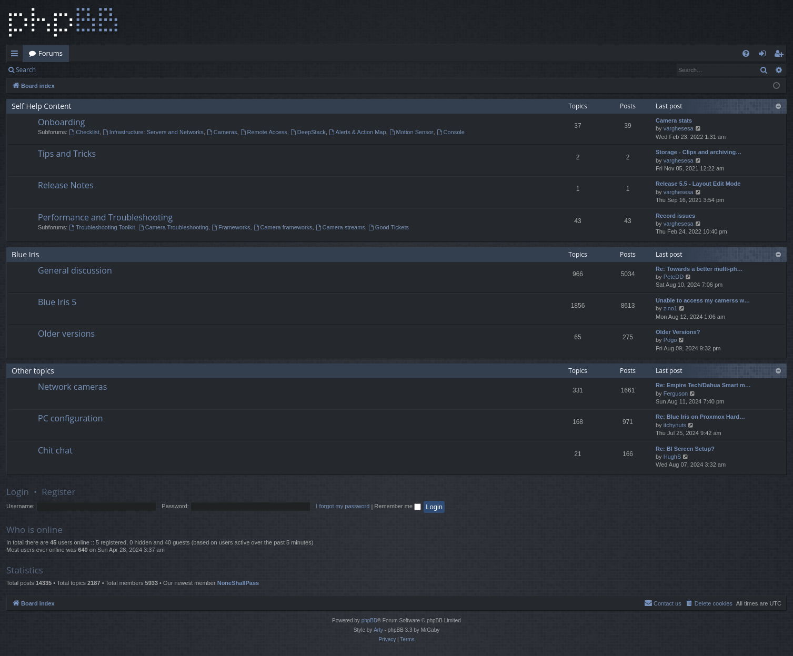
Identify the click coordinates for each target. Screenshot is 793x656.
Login (59, 69)
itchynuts (675, 425)
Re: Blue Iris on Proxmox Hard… (700, 416)
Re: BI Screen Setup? (685, 449)
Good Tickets (388, 227)
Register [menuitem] (781, 55)
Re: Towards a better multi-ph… (699, 269)
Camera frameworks (283, 227)
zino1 (670, 308)
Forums (50, 53)
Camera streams (340, 227)
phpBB (369, 620)
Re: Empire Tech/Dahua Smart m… (703, 385)
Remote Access (263, 132)
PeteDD (674, 277)
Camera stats (674, 120)
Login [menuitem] (764, 55)
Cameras (222, 132)
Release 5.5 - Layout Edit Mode (698, 183)
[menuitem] (746, 53)
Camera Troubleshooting (173, 227)
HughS (672, 456)
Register (94, 69)
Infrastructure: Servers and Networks (153, 132)
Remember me (397, 506)
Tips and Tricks (67, 153)
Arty (378, 630)
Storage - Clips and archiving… (698, 152)
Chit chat (55, 450)
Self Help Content (42, 106)
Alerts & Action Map (357, 132)
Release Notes (66, 185)
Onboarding (61, 122)
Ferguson (676, 393)
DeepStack (308, 132)
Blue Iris (25, 254)
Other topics (33, 371)
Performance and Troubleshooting (105, 217)
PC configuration (70, 418)
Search (26, 69)
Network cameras (72, 386)
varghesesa (679, 128)
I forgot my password (342, 506)
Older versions (66, 333)
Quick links (17, 55)
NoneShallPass (238, 583)
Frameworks (231, 227)
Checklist (84, 132)
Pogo (670, 340)
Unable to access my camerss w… (703, 300)
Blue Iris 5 (57, 302)
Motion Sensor (411, 132)
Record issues (675, 216)
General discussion (75, 270)
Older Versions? (678, 332)
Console (451, 132)
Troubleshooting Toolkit (102, 227)
